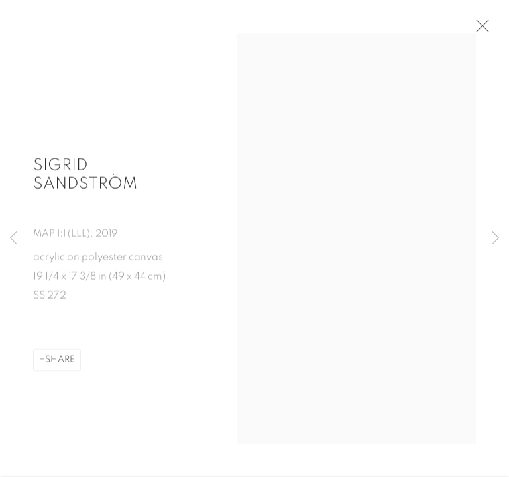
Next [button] (495, 238)
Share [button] (60, 363)
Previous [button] (13, 238)
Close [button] (482, 30)
